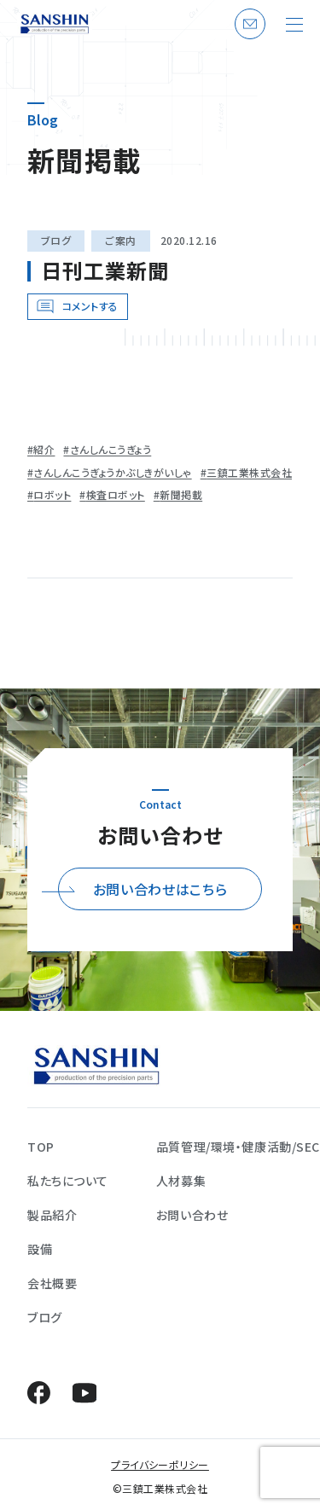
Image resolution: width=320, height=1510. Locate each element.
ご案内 (120, 240)
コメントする (90, 306)
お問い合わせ (247, 38)
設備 (39, 1248)
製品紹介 (52, 1214)
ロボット (52, 495)
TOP (41, 1146)
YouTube (84, 1392)
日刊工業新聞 (105, 270)
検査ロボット (115, 495)
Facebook (38, 1392)
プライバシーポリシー (160, 1464)
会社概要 (52, 1283)
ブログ (56, 240)
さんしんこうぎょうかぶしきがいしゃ (112, 472)
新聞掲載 (181, 495)
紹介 (44, 449)
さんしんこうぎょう (110, 449)
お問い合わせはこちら (160, 889)
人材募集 (181, 1180)
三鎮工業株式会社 (249, 472)
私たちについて (67, 1180)
